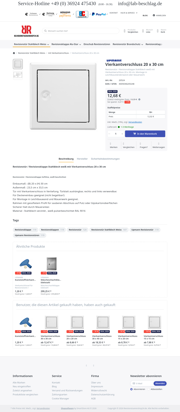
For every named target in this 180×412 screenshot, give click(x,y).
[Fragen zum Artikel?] (144, 145)
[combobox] (80, 31)
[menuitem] (31, 44)
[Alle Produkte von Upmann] (114, 60)
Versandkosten (135, 122)
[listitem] (63, 97)
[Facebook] (86, 365)
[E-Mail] (141, 383)
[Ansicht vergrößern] (63, 97)
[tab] (66, 158)
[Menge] (115, 133)
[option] (18, 64)
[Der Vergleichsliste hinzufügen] (128, 145)
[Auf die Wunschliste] (113, 145)
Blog (145, 15)
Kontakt (114, 13)
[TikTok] (94, 365)
